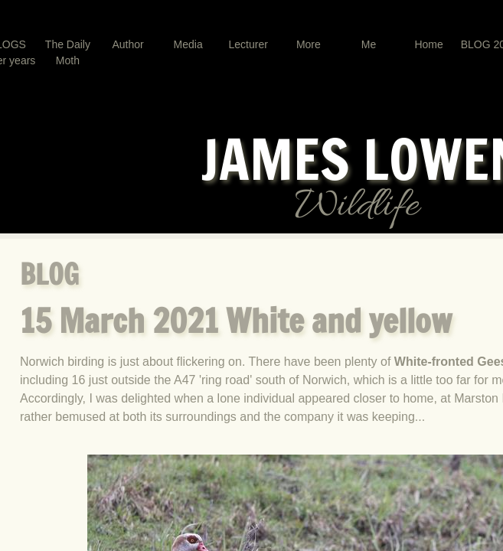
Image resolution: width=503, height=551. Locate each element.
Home (428, 44)
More (308, 44)
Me (368, 44)
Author (127, 44)
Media (188, 44)
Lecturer (248, 44)
